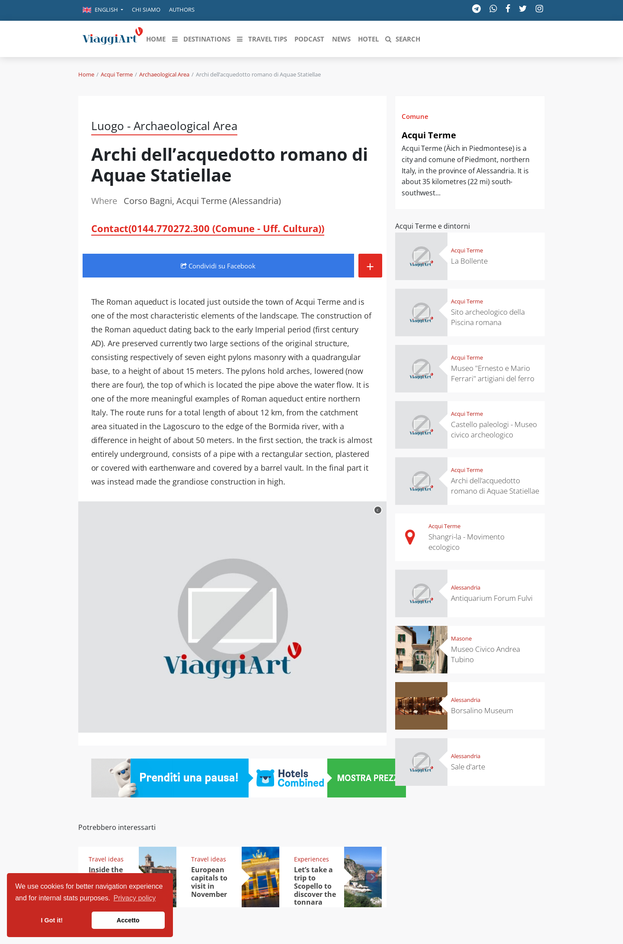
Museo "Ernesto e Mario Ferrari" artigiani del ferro (492, 373)
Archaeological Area (164, 74)
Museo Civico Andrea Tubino (485, 654)
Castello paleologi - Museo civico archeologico (494, 429)
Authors (182, 9)
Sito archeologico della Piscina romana (488, 317)
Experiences (311, 859)
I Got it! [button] (52, 920)
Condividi (218, 266)
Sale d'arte (468, 767)
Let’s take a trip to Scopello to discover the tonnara (315, 886)
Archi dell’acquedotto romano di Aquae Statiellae (495, 485)
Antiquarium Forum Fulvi (492, 598)
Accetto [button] (128, 920)
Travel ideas (106, 859)
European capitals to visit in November (209, 882)
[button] (103, 10)
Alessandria (465, 587)
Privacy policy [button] (135, 898)
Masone (461, 638)
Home (86, 74)
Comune (415, 116)
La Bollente (469, 261)
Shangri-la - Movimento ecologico (466, 542)
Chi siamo (146, 9)
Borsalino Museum (482, 710)
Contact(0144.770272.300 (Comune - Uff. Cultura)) (207, 228)
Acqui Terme (117, 74)
